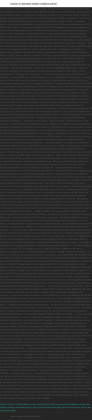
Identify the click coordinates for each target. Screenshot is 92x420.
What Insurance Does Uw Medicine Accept (68, 404)
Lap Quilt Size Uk (43, 404)
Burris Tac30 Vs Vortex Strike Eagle (47, 407)
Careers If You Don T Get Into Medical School (18, 404)
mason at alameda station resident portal (33, 3)
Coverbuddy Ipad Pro (23, 407)
